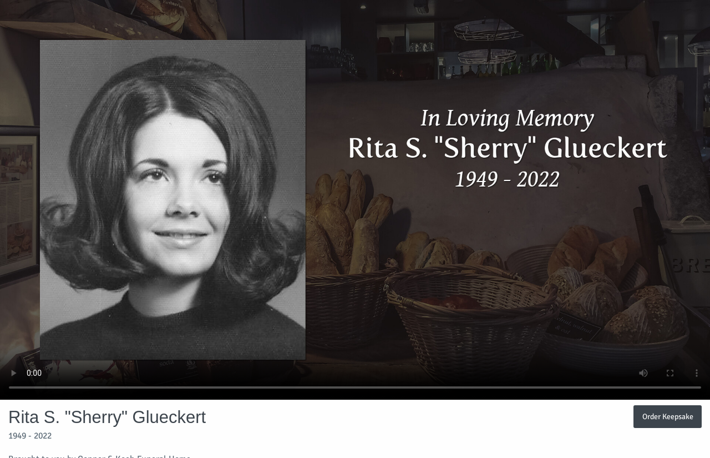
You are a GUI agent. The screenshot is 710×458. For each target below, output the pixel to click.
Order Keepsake (667, 416)
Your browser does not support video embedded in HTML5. (355, 200)
